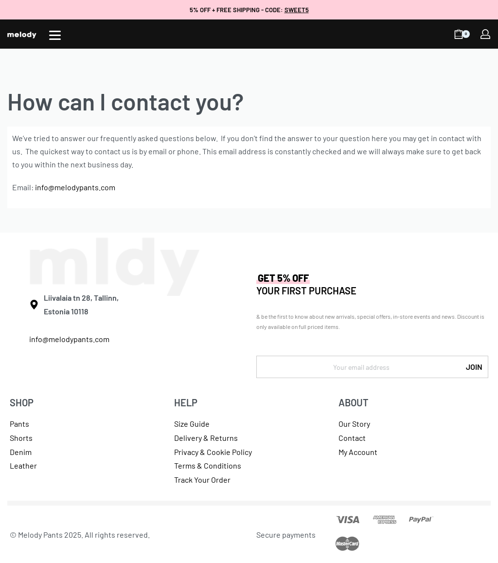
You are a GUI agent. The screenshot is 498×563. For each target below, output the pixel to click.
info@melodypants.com (75, 187)
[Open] (55, 35)
